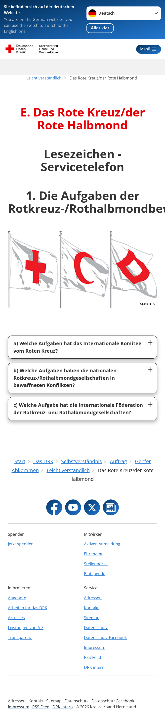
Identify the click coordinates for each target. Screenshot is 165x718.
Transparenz (20, 637)
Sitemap (91, 617)
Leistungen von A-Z (25, 627)
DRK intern (94, 667)
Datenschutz (96, 627)
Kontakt (91, 607)
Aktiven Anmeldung (102, 544)
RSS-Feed (92, 657)
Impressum (94, 647)
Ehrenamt (93, 554)
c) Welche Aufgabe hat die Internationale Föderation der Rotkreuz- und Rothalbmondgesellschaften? (78, 409)
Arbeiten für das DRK (27, 607)
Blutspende (94, 573)
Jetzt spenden (21, 544)
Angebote (17, 598)
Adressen (93, 598)
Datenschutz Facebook (105, 637)
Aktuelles (16, 617)
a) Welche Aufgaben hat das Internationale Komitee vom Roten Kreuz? (77, 347)
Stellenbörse (96, 564)
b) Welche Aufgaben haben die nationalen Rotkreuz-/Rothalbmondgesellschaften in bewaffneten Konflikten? (65, 377)
